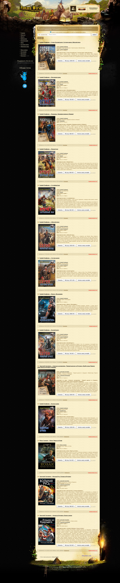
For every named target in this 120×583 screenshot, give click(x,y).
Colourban (65, 73)
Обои (22, 42)
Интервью (23, 53)
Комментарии (24, 40)
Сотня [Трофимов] (64, 49)
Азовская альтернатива (65, 375)
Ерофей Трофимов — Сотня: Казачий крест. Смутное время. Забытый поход (60, 42)
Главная (23, 33)
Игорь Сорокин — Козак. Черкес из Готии (51, 440)
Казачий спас (63, 410)
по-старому (93, 61)
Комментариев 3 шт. (93, 218)
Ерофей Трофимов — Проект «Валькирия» (51, 294)
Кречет (61, 84)
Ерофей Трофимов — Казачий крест (49, 330)
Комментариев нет (93, 145)
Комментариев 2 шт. (93, 73)
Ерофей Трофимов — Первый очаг (49, 149)
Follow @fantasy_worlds (86, 555)
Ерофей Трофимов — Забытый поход (49, 222)
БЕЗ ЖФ (40, 38)
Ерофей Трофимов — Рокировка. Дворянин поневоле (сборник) (57, 114)
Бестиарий (23, 52)
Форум (22, 37)
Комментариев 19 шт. (92, 472)
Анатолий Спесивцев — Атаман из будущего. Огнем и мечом (56, 515)
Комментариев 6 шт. (93, 550)
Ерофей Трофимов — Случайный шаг (50, 185)
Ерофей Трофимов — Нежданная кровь (50, 77)
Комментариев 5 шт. (93, 362)
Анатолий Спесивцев (64, 371)
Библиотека (24, 38)
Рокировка (62, 120)
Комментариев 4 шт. (93, 181)
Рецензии (23, 55)
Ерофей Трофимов (64, 46)
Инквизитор (66, 436)
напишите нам (48, 29)
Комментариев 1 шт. (93, 110)
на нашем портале (93, 8)
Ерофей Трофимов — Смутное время (49, 258)
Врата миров (24, 50)
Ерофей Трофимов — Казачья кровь (49, 403)
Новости (23, 35)
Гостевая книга (25, 44)
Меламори (66, 511)
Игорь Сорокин (63, 444)
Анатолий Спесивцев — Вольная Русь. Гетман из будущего (55, 476)
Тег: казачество (42, 34)
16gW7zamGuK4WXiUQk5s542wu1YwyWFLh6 (25, 62)
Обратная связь (25, 46)
